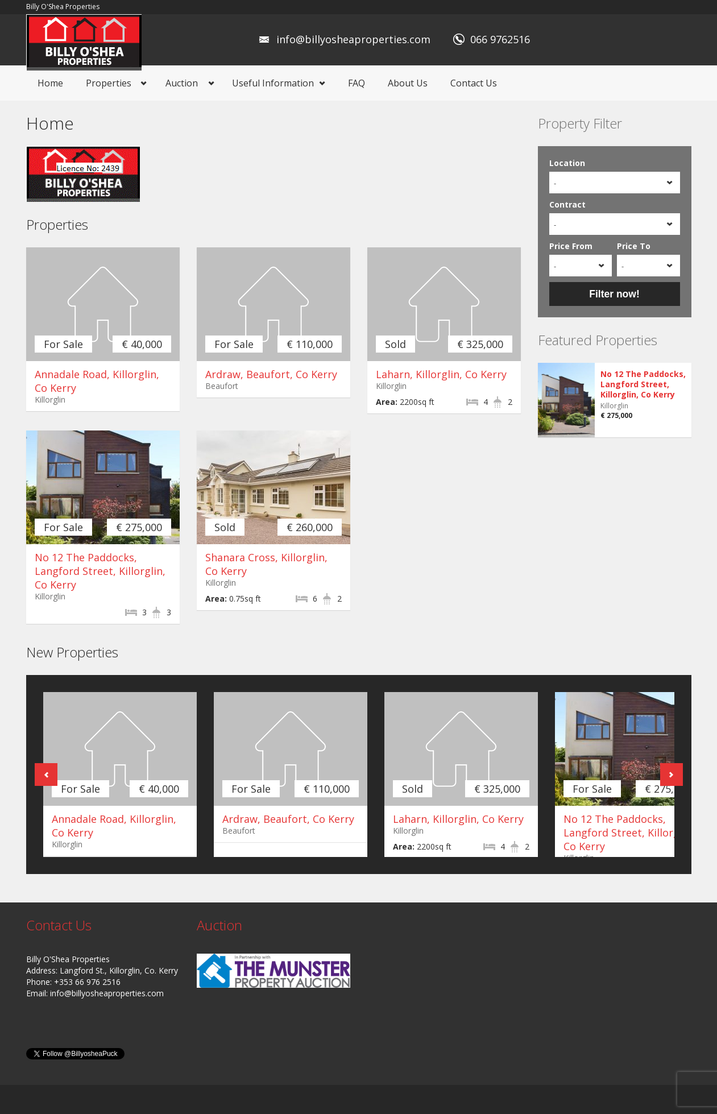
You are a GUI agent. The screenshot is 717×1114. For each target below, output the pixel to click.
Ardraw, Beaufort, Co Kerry (271, 374)
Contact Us (473, 83)
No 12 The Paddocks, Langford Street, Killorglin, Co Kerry (100, 570)
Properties (108, 83)
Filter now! (614, 294)
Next (671, 774)
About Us (408, 83)
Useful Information (273, 83)
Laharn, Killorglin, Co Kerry (441, 374)
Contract (567, 204)
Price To (633, 246)
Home (50, 83)
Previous (46, 774)
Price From (570, 246)
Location (567, 163)
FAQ (356, 83)
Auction (181, 83)
